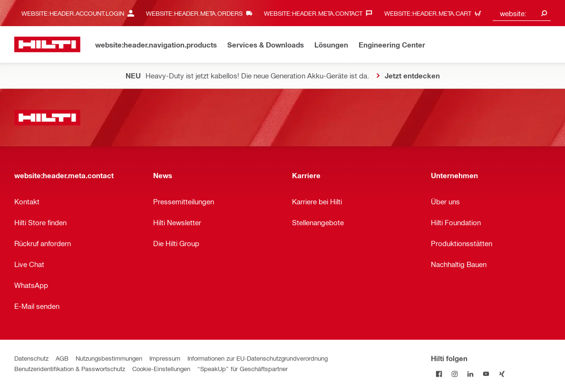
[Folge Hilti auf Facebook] (439, 374)
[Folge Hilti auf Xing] (501, 374)
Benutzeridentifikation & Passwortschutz (69, 368)
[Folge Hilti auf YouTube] (486, 374)
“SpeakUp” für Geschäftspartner (242, 368)
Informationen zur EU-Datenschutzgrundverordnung (257, 358)
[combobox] (522, 13)
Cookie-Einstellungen (161, 368)
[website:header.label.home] (47, 44)
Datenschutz (31, 358)
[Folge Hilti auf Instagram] (454, 374)
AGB (62, 358)
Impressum (164, 358)
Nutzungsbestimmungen (109, 358)
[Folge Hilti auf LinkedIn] (470, 374)
